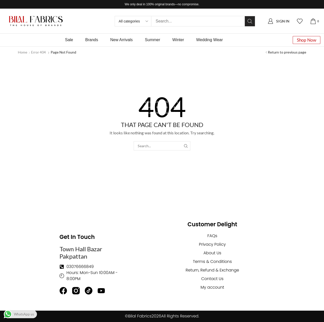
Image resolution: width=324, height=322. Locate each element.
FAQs (212, 236)
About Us (212, 253)
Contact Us (212, 279)
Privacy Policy (212, 244)
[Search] (250, 21)
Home (22, 52)
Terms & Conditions (212, 261)
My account (212, 287)
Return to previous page (287, 52)
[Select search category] (133, 21)
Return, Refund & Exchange (212, 270)
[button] (278, 21)
